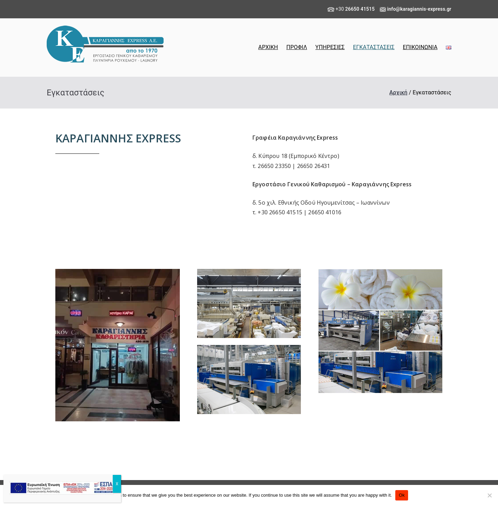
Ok (402, 495)
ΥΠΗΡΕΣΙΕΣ (330, 47)
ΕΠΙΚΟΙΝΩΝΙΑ (420, 47)
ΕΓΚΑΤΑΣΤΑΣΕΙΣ (374, 47)
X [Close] (117, 483)
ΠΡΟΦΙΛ (296, 47)
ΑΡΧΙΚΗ (268, 47)
